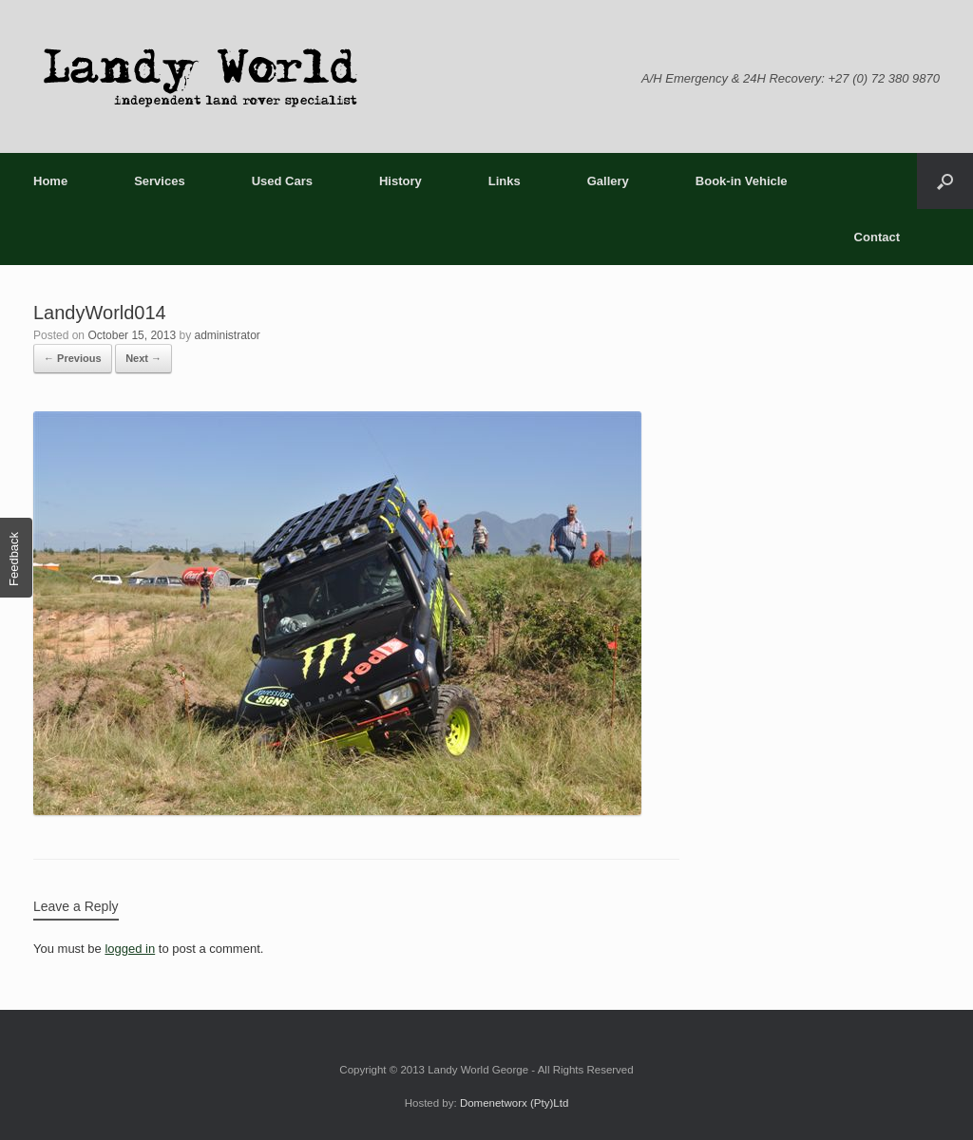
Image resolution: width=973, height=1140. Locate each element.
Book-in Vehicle (742, 181)
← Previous (73, 358)
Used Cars (282, 181)
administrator (226, 335)
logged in (130, 948)
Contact (877, 237)
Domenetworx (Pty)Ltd (514, 1103)
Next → (143, 358)
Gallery (608, 181)
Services (159, 181)
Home (50, 181)
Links (504, 181)
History (400, 181)
